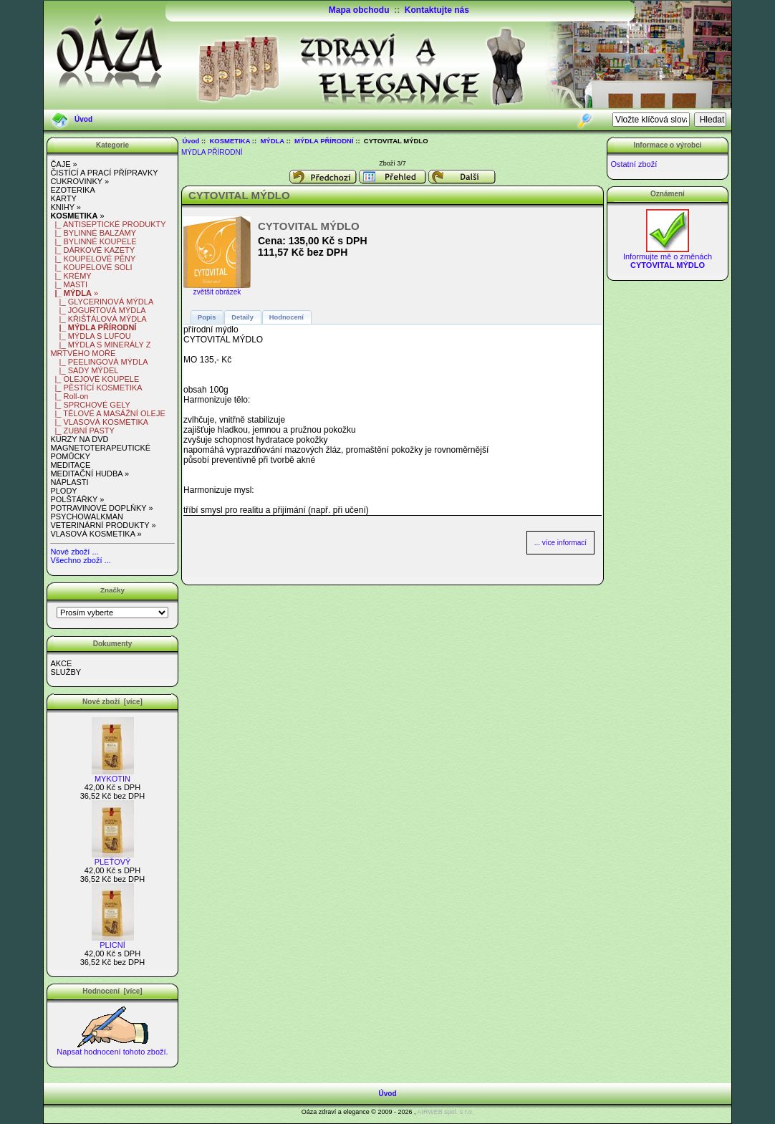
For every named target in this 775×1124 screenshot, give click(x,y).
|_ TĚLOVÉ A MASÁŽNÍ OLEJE (107, 413)
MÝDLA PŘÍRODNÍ (324, 141)
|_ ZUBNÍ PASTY (82, 430)
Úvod (83, 119)
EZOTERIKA (72, 190)
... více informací (560, 543)
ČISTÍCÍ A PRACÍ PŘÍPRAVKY (104, 172)
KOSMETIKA (230, 141)
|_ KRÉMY (70, 276)
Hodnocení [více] (112, 991)
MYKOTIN (113, 775)
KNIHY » (65, 207)
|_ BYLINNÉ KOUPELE (93, 241)
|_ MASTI (68, 284)
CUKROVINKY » (79, 181)
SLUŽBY (65, 672)
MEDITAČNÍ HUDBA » (89, 473)
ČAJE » (63, 164)
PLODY (63, 490)
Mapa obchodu (359, 10)
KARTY (63, 198)
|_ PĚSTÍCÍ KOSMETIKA (96, 387)
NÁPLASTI (69, 482)
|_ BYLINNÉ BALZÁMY (93, 233)
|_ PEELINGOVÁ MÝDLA (99, 361)
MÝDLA (272, 141)
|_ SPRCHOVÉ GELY (90, 404)
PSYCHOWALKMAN (86, 516)
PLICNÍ (113, 941)
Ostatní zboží (633, 164)
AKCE (61, 663)
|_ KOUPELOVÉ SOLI (91, 267)
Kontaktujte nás (437, 10)
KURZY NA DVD (79, 439)
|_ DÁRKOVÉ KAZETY (92, 250)
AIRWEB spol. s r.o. (445, 1111)
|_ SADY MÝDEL (84, 370)
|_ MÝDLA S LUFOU (90, 336)
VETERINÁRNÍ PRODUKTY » (102, 525)
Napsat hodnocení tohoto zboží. (112, 1048)
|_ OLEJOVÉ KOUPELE (94, 379)
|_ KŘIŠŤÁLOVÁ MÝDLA (98, 318)
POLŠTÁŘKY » (77, 499)
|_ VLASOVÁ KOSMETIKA (99, 422)
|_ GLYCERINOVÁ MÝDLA (101, 301)
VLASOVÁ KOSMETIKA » (95, 533)
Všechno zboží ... (80, 560)
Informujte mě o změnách (667, 257)
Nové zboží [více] (112, 702)
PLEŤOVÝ (113, 858)
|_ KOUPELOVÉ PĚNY (92, 258)
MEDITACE (70, 465)
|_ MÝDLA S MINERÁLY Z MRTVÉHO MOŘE (100, 348)
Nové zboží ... (74, 551)
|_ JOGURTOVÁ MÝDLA (97, 310)
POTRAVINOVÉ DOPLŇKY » (101, 508)
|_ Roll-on (69, 396)
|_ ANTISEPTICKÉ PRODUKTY (107, 224)
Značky (112, 590)
